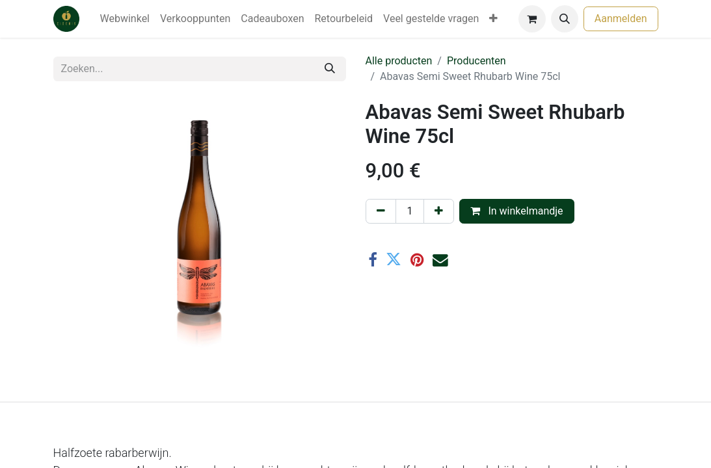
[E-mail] (440, 260)
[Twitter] (393, 260)
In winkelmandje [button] (516, 211)
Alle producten (399, 61)
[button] (564, 18)
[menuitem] (125, 19)
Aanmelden (621, 18)
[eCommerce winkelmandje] (532, 18)
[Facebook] (372, 260)
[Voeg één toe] (438, 211)
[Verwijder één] (381, 211)
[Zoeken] (330, 69)
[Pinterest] (416, 260)
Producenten (476, 61)
